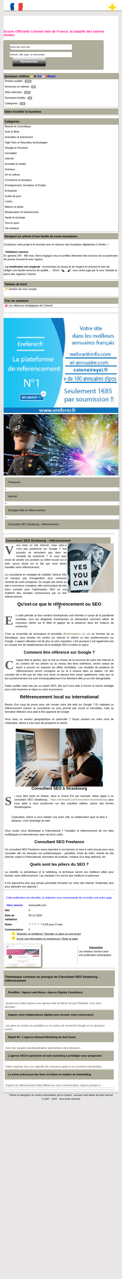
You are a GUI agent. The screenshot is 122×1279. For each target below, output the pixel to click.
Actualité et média (15, 164)
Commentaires (14, 929)
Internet (9, 158)
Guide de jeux (13, 196)
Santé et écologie (15, 217)
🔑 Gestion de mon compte (21, 289)
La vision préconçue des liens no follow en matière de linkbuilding (49, 1074)
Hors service (15, 905)
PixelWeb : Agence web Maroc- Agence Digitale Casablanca (45, 992)
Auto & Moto (12, 131)
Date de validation (11, 917)
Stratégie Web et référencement (26, 510)
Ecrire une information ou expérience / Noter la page (47, 938)
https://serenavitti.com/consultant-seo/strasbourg (78, 799)
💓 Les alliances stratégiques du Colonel (28, 305)
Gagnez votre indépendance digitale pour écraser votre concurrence (50, 1014)
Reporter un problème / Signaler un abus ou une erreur (49, 933)
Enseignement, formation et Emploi (25, 185)
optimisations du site (78, 633)
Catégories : (15, 103)
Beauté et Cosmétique (18, 126)
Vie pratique (12, 228)
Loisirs (8, 201)
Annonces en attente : (20, 86)
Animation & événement (19, 137)
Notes (8, 924)
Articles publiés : (18, 81)
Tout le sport (12, 223)
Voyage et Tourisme (16, 147)
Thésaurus (14, 482)
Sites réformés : (18, 92)
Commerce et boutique (18, 180)
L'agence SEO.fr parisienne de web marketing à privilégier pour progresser (55, 1055)
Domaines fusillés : (18, 98)
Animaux (10, 169)
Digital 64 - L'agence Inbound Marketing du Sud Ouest (42, 1037)
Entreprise (11, 190)
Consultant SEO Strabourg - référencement (33, 524)
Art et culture (12, 174)
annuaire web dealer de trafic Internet (93, 1095)
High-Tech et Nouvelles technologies (26, 142)
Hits (7, 910)
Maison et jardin (14, 206)
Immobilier (11, 153)
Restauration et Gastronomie (22, 212)
